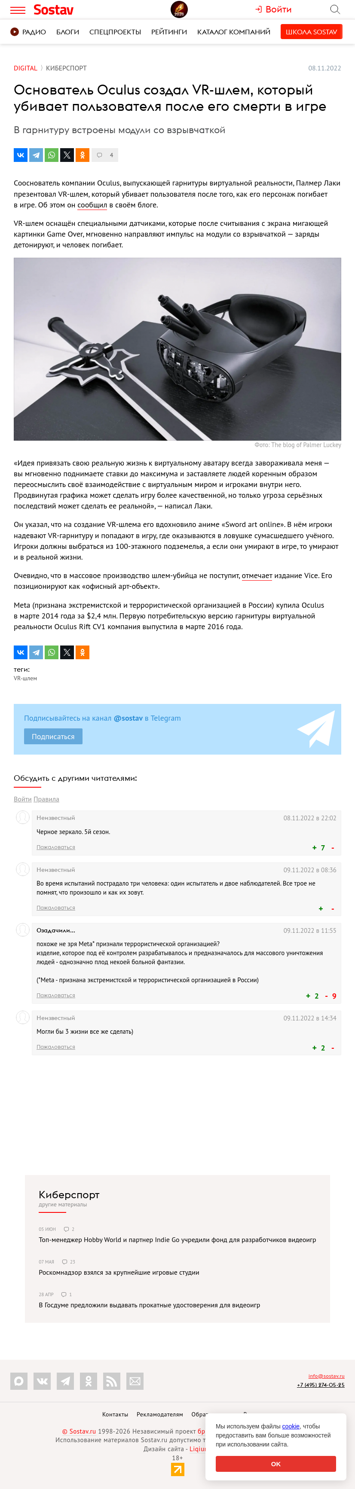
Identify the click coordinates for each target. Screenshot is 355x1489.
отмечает (257, 575)
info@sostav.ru (327, 1376)
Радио (28, 31)
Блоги (67, 31)
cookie (291, 1426)
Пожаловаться (56, 846)
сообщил (92, 205)
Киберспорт (69, 1194)
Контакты (115, 1414)
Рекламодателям (160, 1414)
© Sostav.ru (79, 1431)
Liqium (200, 1449)
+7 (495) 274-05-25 (321, 1385)
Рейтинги (169, 31)
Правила (46, 799)
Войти (23, 799)
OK (276, 1464)
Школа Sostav (311, 31)
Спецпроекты (115, 31)
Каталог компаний (233, 31)
